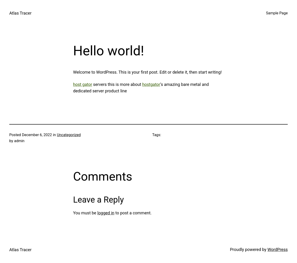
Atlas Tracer (20, 13)
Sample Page (277, 13)
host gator (82, 84)
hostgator (151, 84)
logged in (105, 212)
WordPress (278, 249)
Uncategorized (69, 135)
